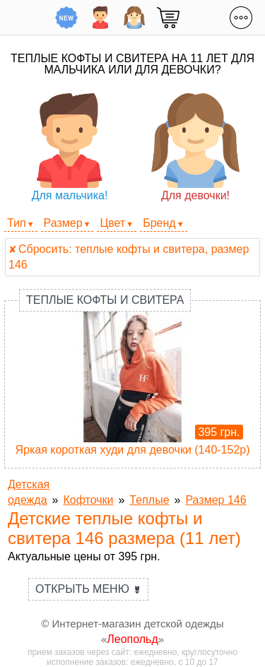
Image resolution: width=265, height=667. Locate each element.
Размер (63, 223)
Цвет (112, 223)
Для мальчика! (69, 147)
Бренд (159, 223)
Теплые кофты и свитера (105, 300)
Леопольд (132, 639)
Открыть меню (88, 589)
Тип (16, 223)
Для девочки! (195, 147)
